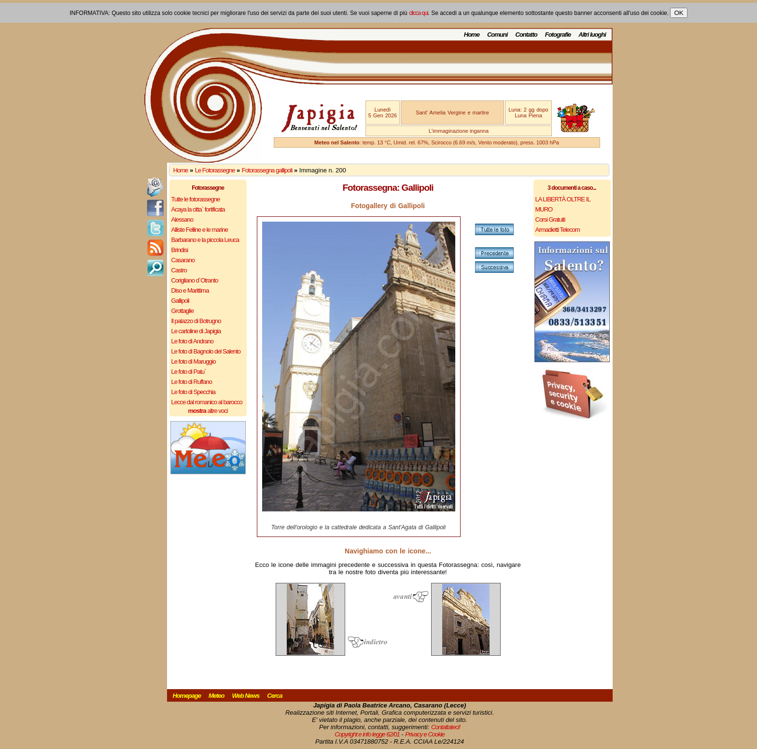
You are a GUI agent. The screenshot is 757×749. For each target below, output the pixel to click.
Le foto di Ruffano (191, 381)
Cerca (274, 695)
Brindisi (179, 250)
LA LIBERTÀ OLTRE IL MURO (562, 204)
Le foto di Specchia (193, 392)
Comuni (497, 34)
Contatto (526, 34)
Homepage (187, 695)
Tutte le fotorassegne (195, 199)
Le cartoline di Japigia (196, 331)
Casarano (183, 260)
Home (471, 34)
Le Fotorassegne (215, 170)
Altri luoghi (592, 34)
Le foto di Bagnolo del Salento (205, 351)
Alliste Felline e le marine (199, 229)
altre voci (208, 410)
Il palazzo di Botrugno (196, 321)
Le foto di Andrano (192, 341)
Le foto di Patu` (188, 371)
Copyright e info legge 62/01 (367, 734)
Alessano (182, 219)
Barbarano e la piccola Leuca (205, 239)
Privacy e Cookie (425, 734)
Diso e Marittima (190, 290)
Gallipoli (180, 300)
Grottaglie (182, 310)
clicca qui (418, 13)
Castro (179, 270)
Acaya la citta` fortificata (198, 209)
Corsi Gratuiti (550, 219)
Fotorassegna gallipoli (267, 170)
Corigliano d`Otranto (194, 280)
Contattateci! (445, 727)
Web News (246, 695)
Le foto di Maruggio (193, 361)
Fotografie (558, 34)
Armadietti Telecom (557, 229)
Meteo (216, 695)
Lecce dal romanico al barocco (206, 402)
